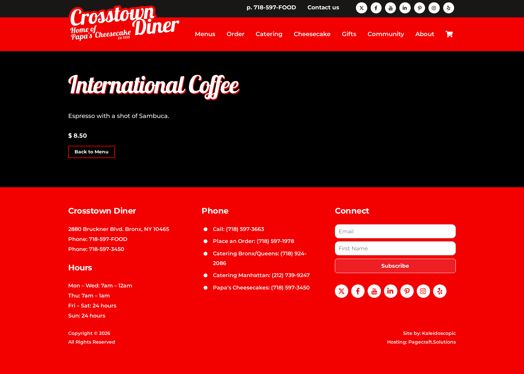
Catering (269, 34)
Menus (205, 34)
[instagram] (433, 7)
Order (236, 34)
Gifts (349, 34)
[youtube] (390, 7)
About (424, 34)
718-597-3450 (106, 249)
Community (386, 34)
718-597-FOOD (108, 239)
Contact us (323, 7)
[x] (361, 7)
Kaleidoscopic (439, 333)
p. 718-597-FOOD (271, 7)
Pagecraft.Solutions (432, 342)
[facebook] (376, 7)
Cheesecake (312, 34)
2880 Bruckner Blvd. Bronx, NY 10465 (118, 229)
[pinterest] (419, 7)
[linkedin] (404, 7)
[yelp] (448, 7)
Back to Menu (92, 152)
